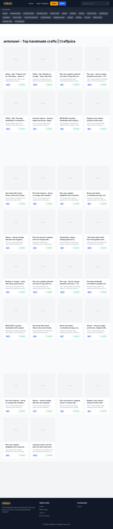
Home (31, 3)
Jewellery (6, 17)
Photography (19, 21)
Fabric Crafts (92, 13)
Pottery (81, 13)
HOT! (62, 3)
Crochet (87, 17)
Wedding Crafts (59, 17)
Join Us (42, 513)
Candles (73, 13)
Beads (64, 13)
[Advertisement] (56, 30)
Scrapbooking (45, 17)
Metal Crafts (97, 17)
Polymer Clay (7, 21)
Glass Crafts (17, 17)
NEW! (54, 3)
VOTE (22, 85)
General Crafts (15, 13)
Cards (5, 13)
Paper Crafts (55, 13)
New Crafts (43, 510)
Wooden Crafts (42, 13)
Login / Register (42, 3)
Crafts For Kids (29, 13)
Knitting (78, 17)
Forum (79, 506)
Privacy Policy (44, 516)
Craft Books (103, 13)
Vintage (70, 17)
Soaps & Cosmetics (31, 17)
